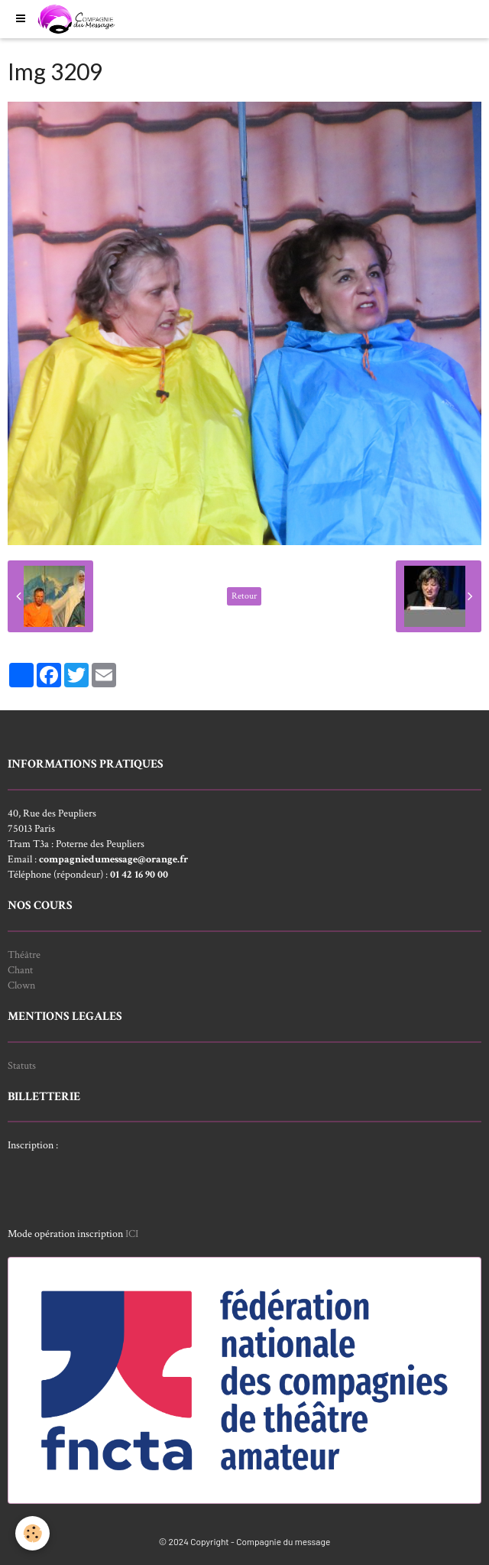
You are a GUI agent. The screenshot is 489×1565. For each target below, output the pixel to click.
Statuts (22, 1066)
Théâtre (24, 955)
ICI (131, 1234)
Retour (244, 596)
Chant (20, 970)
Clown (21, 985)
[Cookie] (32, 1533)
